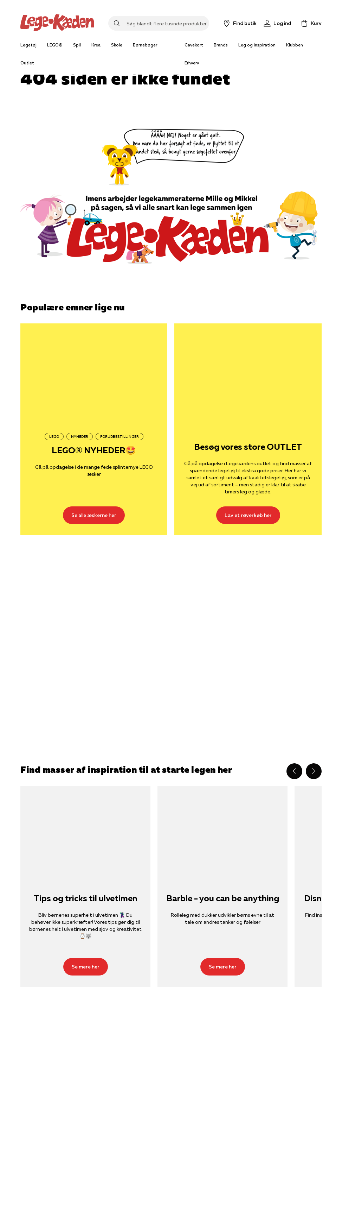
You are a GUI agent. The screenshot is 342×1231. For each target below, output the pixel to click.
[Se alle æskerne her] (93, 372)
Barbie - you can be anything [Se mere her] (222, 898)
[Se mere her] (85, 829)
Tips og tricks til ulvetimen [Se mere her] (85, 898)
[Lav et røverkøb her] (247, 372)
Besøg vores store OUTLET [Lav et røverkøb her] (248, 447)
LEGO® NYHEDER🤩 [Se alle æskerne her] (94, 450)
